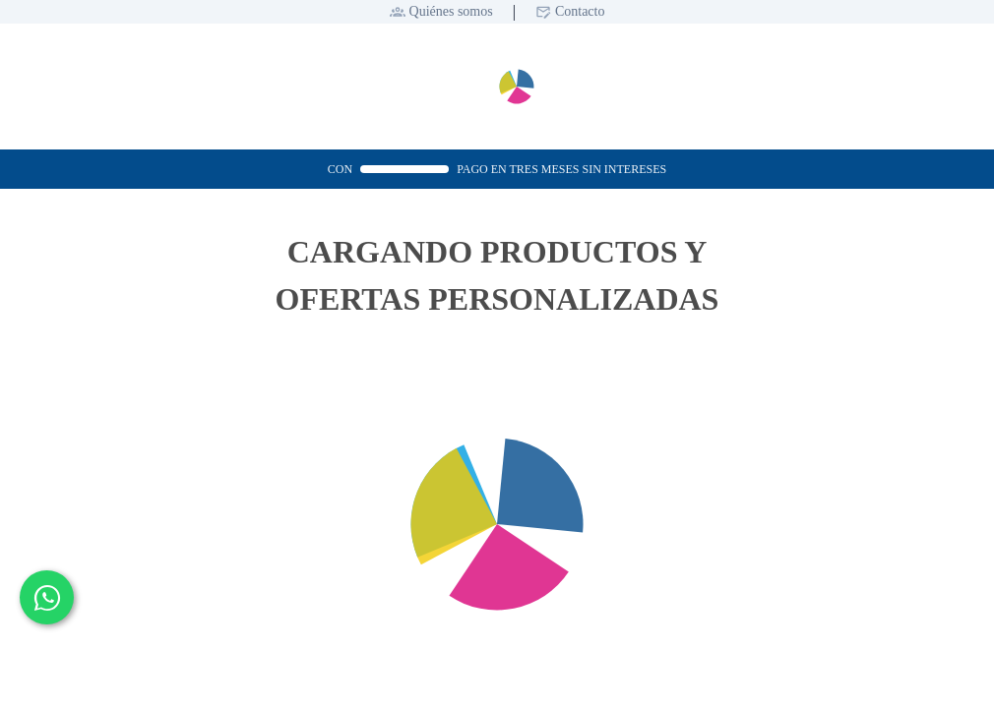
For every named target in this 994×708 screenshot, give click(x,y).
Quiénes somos (451, 11)
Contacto (580, 11)
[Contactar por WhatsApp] (47, 597)
